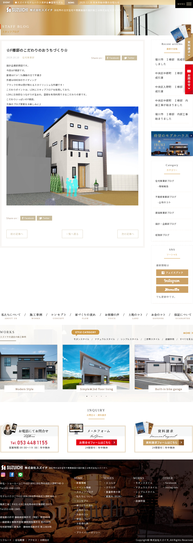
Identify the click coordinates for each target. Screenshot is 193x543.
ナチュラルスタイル (105, 339)
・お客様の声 (81, 523)
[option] (96, 369)
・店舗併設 (139, 500)
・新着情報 (80, 482)
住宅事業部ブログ (164, 180)
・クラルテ (110, 487)
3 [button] (96, 396)
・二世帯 (138, 496)
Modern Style (24, 389)
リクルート (6, 540)
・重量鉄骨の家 (112, 491)
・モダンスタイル (142, 482)
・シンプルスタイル (144, 491)
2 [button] (91, 396)
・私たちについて (83, 496)
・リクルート (81, 527)
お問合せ (44, 540)
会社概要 (19, 540)
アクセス (32, 540)
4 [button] (101, 396)
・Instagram (170, 487)
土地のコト (165, 202)
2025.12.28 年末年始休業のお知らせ (99, 2)
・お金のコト (81, 514)
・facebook (170, 482)
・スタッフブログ (83, 491)
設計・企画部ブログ (165, 223)
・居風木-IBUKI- (113, 496)
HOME (78, 478)
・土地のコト (81, 509)
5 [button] (106, 396)
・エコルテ (110, 482)
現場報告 (164, 186)
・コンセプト (81, 500)
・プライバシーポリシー (87, 532)
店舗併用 (169, 339)
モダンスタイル (81, 339)
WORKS (138, 478)
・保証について (82, 518)
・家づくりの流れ (83, 505)
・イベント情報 (82, 487)
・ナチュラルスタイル (145, 487)
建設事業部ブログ (164, 212)
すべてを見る (186, 339)
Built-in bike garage (170, 389)
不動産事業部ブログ (165, 196)
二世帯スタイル (152, 339)
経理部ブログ (162, 235)
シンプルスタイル (130, 339)
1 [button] (86, 396)
